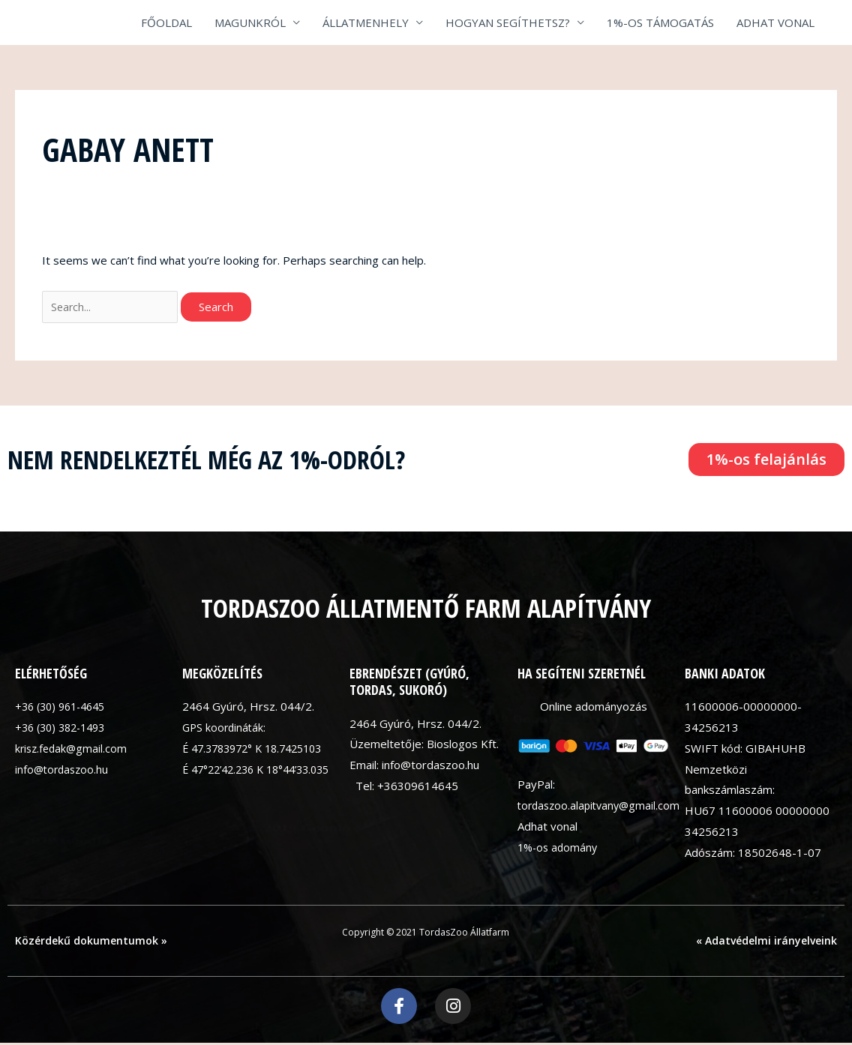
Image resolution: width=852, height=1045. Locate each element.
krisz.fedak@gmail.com (73, 749)
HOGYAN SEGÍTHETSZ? (508, 22)
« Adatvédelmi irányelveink (766, 942)
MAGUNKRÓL (250, 22)
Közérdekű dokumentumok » (91, 942)
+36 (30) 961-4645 (64, 707)
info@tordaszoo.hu (63, 770)
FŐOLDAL (166, 22)
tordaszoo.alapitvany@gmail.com (602, 807)
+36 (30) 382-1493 (64, 728)
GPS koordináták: (225, 728)
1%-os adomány (560, 848)
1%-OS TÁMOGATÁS (660, 22)
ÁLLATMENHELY (365, 22)
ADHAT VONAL (775, 22)
